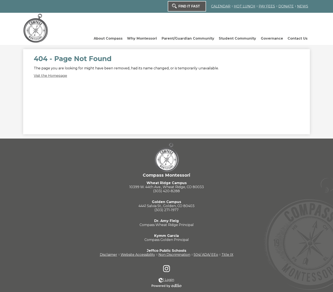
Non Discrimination (174, 255)
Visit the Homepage (50, 76)
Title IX (227, 255)
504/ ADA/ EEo (206, 255)
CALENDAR (220, 6)
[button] (68, 39)
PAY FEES (267, 6)
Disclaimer (108, 255)
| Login (166, 280)
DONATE (286, 6)
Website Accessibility (138, 255)
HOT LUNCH (244, 6)
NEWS (302, 6)
